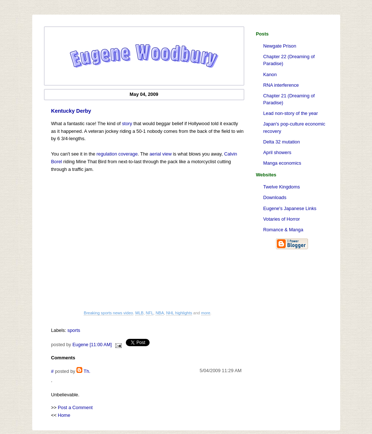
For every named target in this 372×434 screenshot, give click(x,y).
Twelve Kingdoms (281, 187)
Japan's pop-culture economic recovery (294, 127)
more (205, 313)
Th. (87, 371)
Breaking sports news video (108, 313)
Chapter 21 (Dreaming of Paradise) (289, 99)
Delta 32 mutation (281, 142)
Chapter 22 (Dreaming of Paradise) (289, 60)
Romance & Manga (283, 229)
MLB (139, 313)
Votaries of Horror (281, 219)
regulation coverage (117, 154)
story (127, 123)
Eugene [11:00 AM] (92, 344)
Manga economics (282, 163)
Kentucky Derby (71, 111)
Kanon (270, 74)
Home (64, 415)
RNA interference (281, 85)
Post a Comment (75, 407)
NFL (150, 313)
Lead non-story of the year (290, 113)
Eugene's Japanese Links (289, 208)
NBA (159, 313)
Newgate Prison (279, 46)
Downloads (274, 197)
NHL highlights (179, 313)
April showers (277, 152)
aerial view (161, 154)
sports (73, 330)
